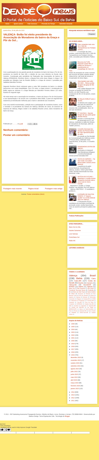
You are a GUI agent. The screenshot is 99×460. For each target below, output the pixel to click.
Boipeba (88, 293)
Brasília (80, 283)
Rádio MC (72, 240)
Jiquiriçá (78, 297)
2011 (73, 400)
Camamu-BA (90, 300)
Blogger (67, 416)
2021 (73, 338)
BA (70, 292)
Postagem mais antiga (53, 189)
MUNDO (72, 286)
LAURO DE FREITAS (77, 307)
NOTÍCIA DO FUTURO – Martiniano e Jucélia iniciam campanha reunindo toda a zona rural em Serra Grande (87, 180)
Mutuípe (85, 297)
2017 (73, 349)
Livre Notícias (73, 234)
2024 (73, 329)
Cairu (93, 279)
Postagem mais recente (12, 189)
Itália (70, 305)
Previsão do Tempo (48, 24)
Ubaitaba (73, 312)
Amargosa (80, 293)
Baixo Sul (72, 288)
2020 (73, 341)
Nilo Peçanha (81, 288)
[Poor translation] (7, 430)
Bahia (79, 278)
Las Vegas (90, 307)
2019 (73, 343)
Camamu (90, 283)
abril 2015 (74, 380)
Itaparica (71, 297)
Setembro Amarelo (65, 24)
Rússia (75, 310)
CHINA (94, 299)
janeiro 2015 (75, 388)
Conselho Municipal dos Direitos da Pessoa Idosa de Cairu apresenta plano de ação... (86, 131)
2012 (73, 398)
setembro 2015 (76, 366)
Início (7, 24)
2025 (73, 326)
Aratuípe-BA (86, 299)
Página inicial (33, 189)
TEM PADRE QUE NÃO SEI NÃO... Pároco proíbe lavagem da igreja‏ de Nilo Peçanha (86, 83)
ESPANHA (79, 304)
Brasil (93, 275)
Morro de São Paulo (79, 292)
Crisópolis (71, 304)
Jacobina (76, 305)
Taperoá (89, 286)
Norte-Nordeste (89, 309)
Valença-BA (73, 285)
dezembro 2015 (76, 357)
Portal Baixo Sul (74, 237)
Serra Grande (92, 310)
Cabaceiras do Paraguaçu (78, 300)
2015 (73, 355)
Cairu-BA (77, 281)
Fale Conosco (32, 24)
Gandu (92, 295)
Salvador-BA (83, 310)
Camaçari (71, 302)
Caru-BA (79, 302)
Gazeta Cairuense (75, 230)
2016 (73, 352)
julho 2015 (74, 371)
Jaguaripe (83, 305)
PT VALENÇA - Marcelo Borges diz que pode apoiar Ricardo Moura (86, 115)
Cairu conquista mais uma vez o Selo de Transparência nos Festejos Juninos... (87, 47)
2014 (73, 392)
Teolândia (91, 290)
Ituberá (80, 286)
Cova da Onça (89, 302)
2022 (73, 335)
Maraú (81, 309)
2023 (73, 332)
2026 (73, 324)
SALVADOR (87, 285)
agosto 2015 (75, 369)
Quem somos (18, 24)
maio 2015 (74, 377)
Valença (73, 275)
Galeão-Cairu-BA (89, 304)
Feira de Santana (83, 295)
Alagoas (79, 299)
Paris (70, 310)
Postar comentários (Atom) (35, 194)
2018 (73, 346)
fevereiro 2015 (75, 386)
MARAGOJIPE (73, 309)
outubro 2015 (75, 363)
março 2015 (75, 383)
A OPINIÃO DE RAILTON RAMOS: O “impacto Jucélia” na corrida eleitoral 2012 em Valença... (86, 196)
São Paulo (91, 288)
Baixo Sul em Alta (74, 227)
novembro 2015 (76, 360)
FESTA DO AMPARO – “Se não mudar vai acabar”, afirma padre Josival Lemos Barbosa (86, 161)
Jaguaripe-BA (92, 305)
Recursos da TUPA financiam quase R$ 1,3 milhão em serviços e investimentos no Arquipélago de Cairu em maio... (81, 66)
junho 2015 (74, 374)
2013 (73, 395)
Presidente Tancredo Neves (77, 290)
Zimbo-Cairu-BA (84, 312)
